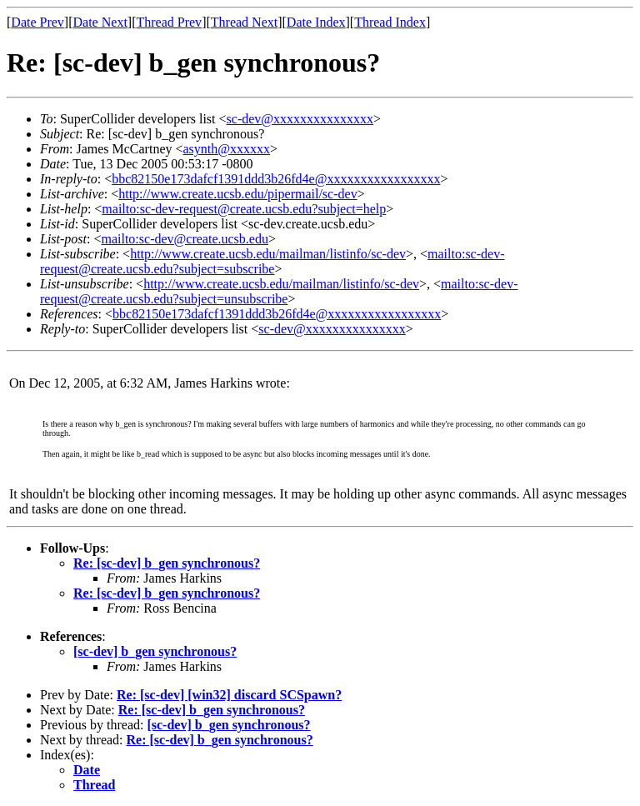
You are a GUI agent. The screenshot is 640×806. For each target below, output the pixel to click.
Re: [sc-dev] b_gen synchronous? (166, 563)
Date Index (316, 22)
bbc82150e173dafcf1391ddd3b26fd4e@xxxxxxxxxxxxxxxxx (276, 179)
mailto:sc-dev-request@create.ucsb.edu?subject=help (244, 209)
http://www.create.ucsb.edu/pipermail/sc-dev (237, 194)
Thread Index (390, 22)
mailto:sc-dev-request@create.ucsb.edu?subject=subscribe (272, 261)
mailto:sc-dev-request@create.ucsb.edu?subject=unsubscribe (279, 291)
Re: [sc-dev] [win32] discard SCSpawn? (229, 695)
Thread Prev (169, 22)
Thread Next (244, 22)
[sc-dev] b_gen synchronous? (155, 651)
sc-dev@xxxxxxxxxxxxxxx (300, 119)
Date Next (100, 22)
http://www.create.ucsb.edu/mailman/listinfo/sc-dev (268, 254)
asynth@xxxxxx (227, 149)
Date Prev (37, 22)
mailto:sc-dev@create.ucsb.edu (184, 239)
